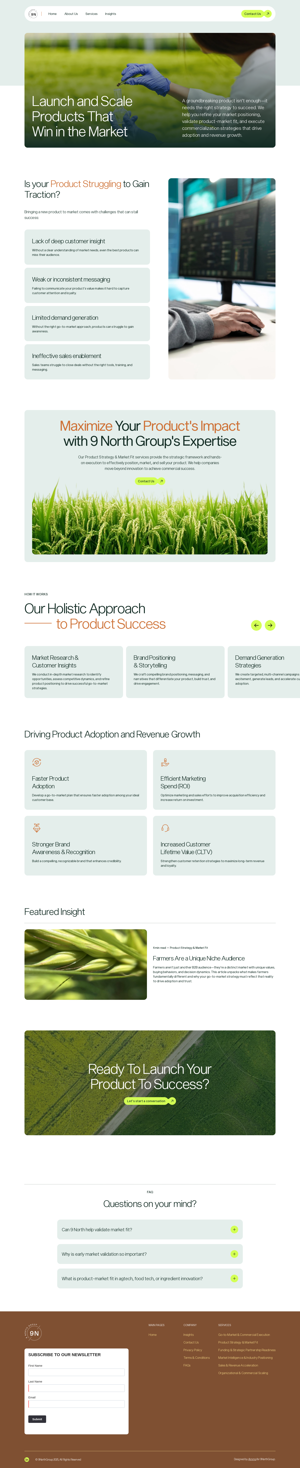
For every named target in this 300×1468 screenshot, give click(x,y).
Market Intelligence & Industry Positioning (245, 1357)
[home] (33, 13)
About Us (71, 13)
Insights (110, 13)
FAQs (186, 1365)
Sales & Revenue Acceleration (238, 1365)
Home (52, 13)
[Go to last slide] (256, 625)
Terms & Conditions (196, 1357)
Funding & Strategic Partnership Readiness (247, 1350)
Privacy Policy (192, 1350)
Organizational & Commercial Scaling (243, 1373)
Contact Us (191, 1342)
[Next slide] (270, 625)
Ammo (252, 1459)
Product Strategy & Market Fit (238, 1342)
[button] (91, 14)
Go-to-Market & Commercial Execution (244, 1334)
